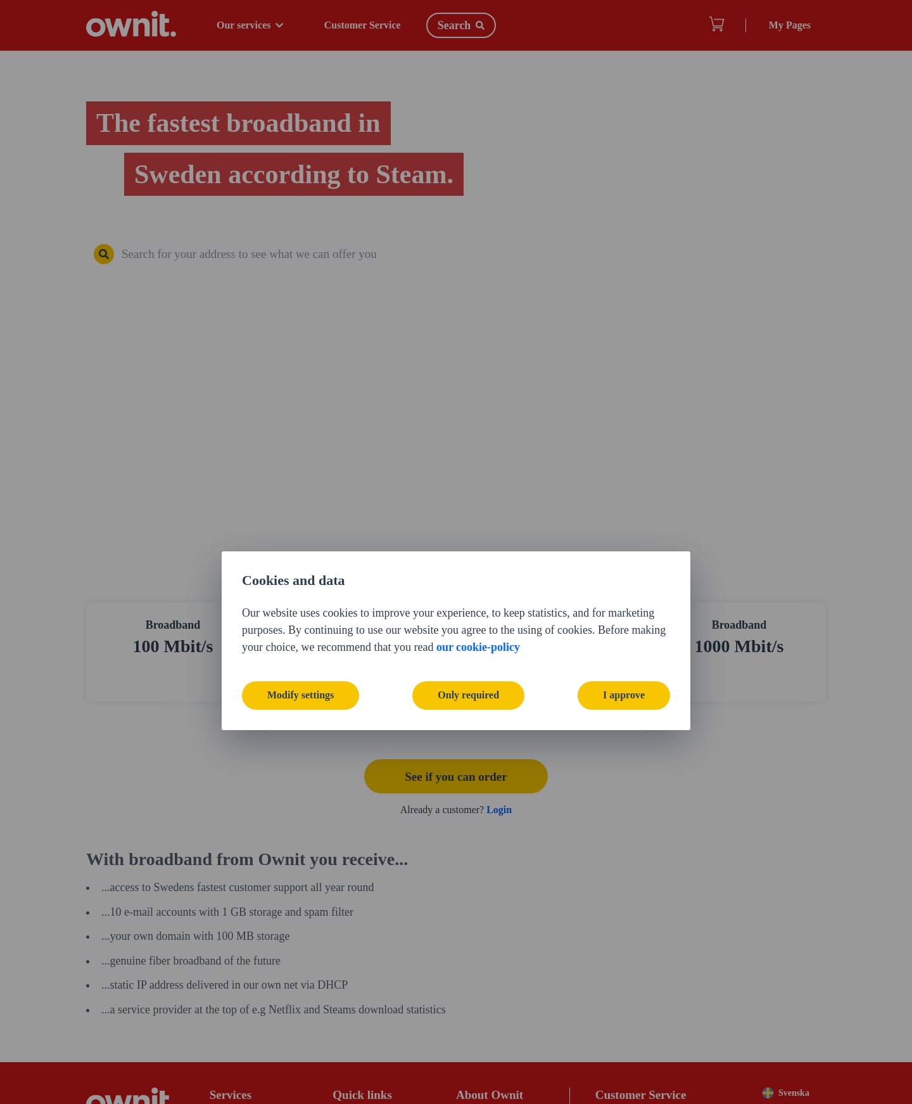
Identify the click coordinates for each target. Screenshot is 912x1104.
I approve (624, 606)
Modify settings (300, 606)
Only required (468, 606)
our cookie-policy (478, 557)
